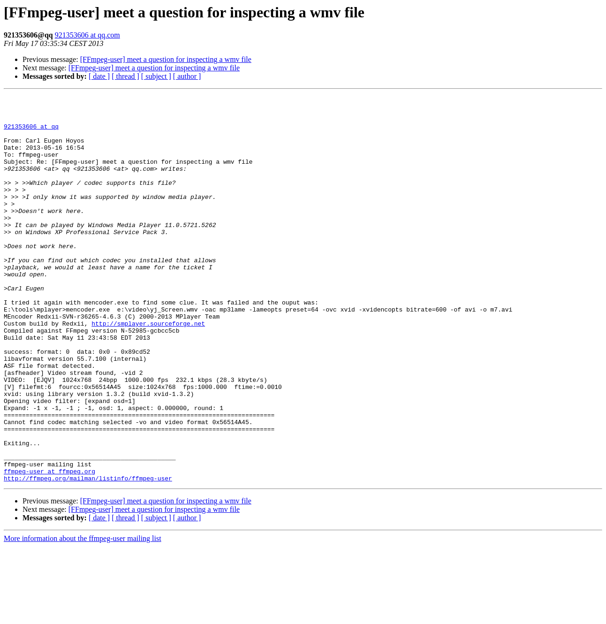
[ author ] (187, 76)
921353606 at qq (31, 133)
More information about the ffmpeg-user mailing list (82, 616)
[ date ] (99, 76)
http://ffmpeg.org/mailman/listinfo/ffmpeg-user (88, 555)
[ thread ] (125, 76)
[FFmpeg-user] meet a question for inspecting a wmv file (165, 59)
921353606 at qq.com (87, 35)
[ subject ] (156, 76)
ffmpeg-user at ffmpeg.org (49, 547)
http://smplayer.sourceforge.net (148, 369)
